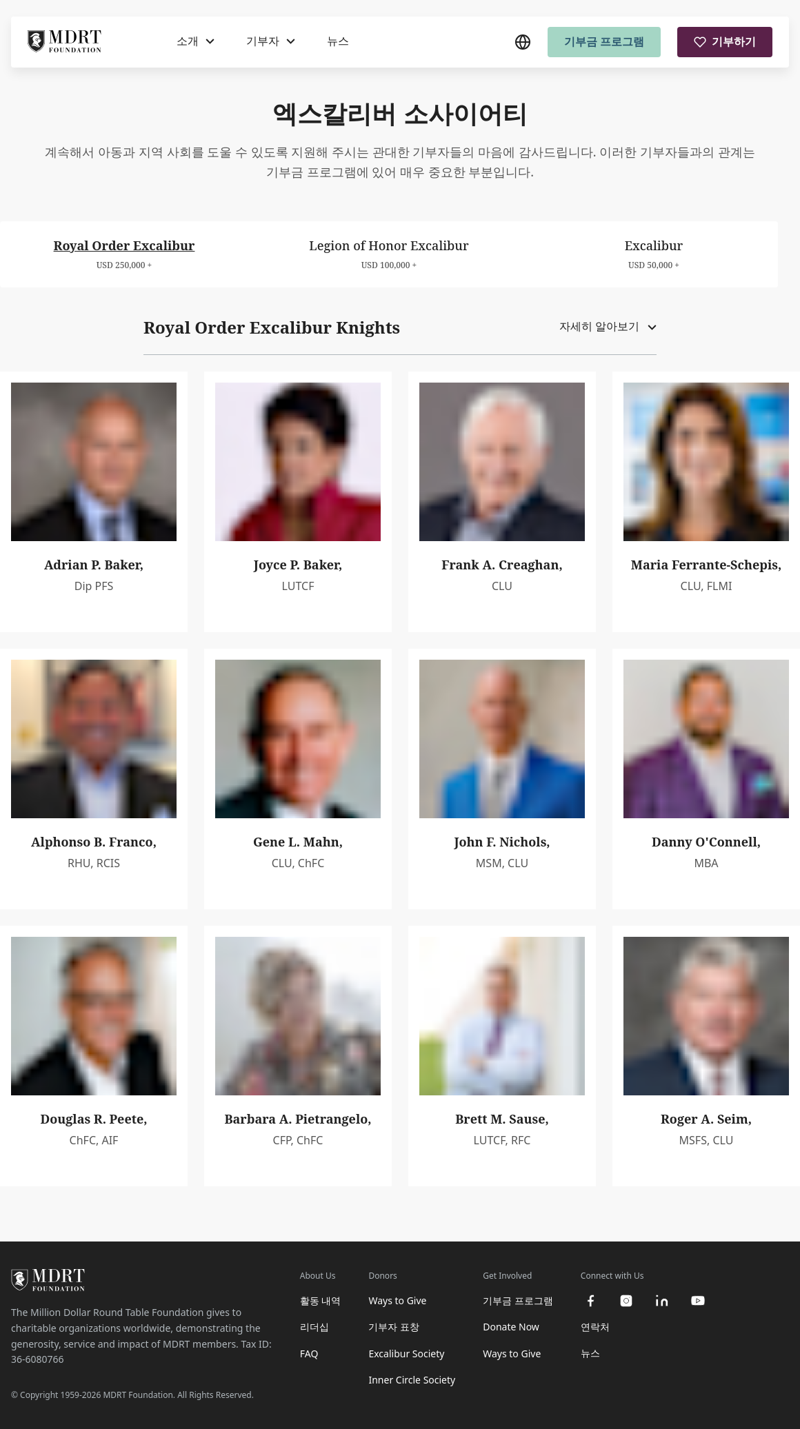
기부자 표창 (393, 1326)
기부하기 (725, 41)
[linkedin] (662, 1300)
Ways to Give (397, 1300)
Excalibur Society (406, 1353)
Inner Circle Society (411, 1379)
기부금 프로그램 (604, 41)
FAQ (309, 1353)
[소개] (195, 41)
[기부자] (270, 41)
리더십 (314, 1326)
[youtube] (698, 1300)
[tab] (124, 254)
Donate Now (511, 1326)
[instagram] (626, 1300)
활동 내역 (320, 1300)
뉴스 (338, 40)
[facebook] (590, 1300)
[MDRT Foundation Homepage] (64, 42)
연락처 (595, 1326)
